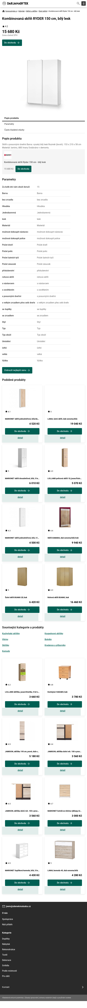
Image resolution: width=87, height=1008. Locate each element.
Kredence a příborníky (55, 648)
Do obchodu (23, 169)
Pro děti (6, 983)
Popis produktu (11, 118)
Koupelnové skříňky (54, 637)
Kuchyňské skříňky (11, 637)
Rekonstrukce (8, 956)
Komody (6, 654)
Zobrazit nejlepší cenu (15, 370)
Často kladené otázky (14, 130)
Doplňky (6, 945)
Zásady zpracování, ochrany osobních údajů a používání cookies (48, 1005)
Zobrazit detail (22, 438)
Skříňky (5, 648)
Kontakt (5, 994)
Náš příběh (7, 931)
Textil (4, 961)
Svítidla (5, 972)
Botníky (48, 643)
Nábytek (21, 11)
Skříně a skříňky (31, 11)
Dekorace (6, 967)
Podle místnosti (9, 977)
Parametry (9, 124)
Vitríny (5, 643)
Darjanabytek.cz (11, 11)
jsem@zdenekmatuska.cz (18, 913)
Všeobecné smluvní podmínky (13, 1005)
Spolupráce (7, 926)
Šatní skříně (43, 11)
